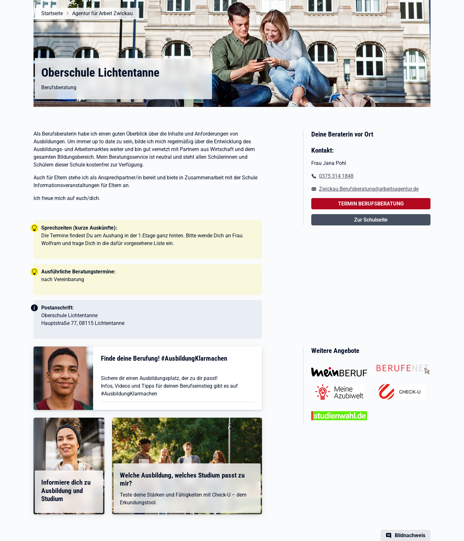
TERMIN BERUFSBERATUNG (371, 204)
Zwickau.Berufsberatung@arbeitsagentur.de (369, 189)
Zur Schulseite (371, 220)
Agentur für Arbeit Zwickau (102, 13)
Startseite (52, 13)
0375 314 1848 (336, 176)
